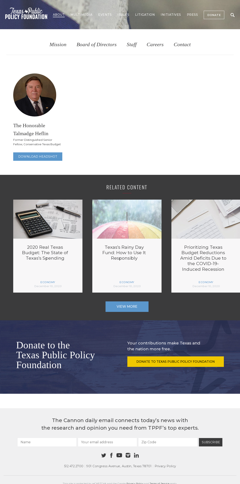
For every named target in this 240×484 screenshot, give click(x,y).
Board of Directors (97, 44)
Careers (155, 44)
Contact (182, 44)
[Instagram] (128, 455)
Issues (123, 15)
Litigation (145, 15)
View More (127, 307)
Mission (58, 44)
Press (192, 15)
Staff (132, 44)
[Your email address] (107, 442)
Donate (214, 15)
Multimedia (81, 15)
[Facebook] (111, 455)
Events (105, 15)
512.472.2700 (73, 466)
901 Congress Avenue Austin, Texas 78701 (118, 466)
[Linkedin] (136, 455)
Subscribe (211, 442)
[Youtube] (119, 455)
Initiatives (171, 15)
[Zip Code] (167, 442)
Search (233, 15)
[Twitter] (104, 455)
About (59, 15)
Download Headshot (37, 156)
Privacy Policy (165, 466)
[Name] (47, 442)
